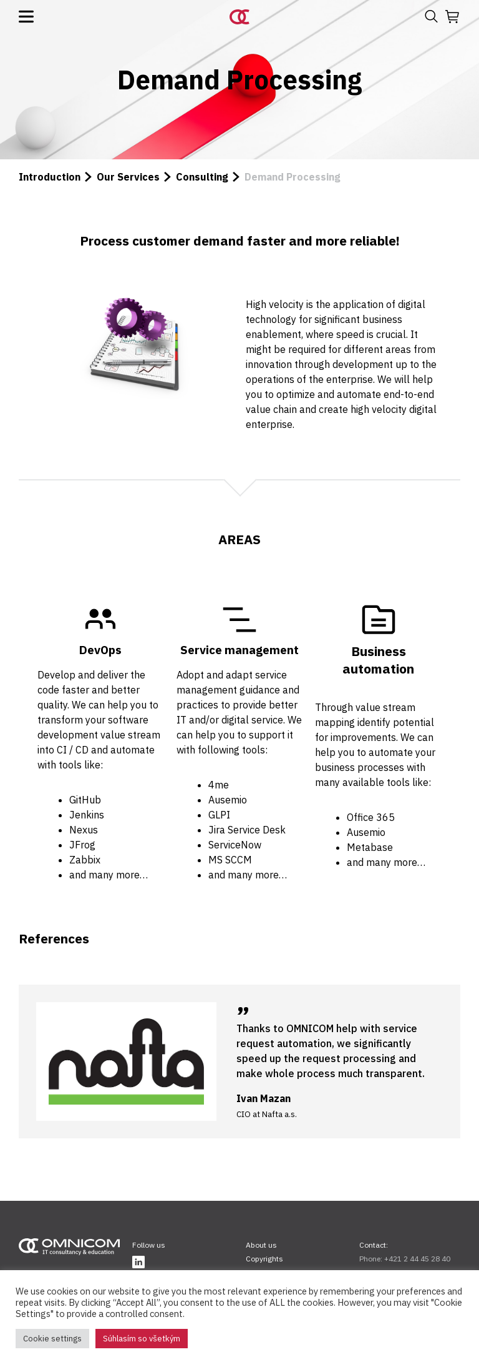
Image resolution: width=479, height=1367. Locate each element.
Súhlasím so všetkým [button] (141, 1338)
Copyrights (264, 1258)
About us (261, 1245)
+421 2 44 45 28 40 (417, 1258)
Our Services (128, 177)
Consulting (202, 177)
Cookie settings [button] (52, 1338)
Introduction (49, 177)
